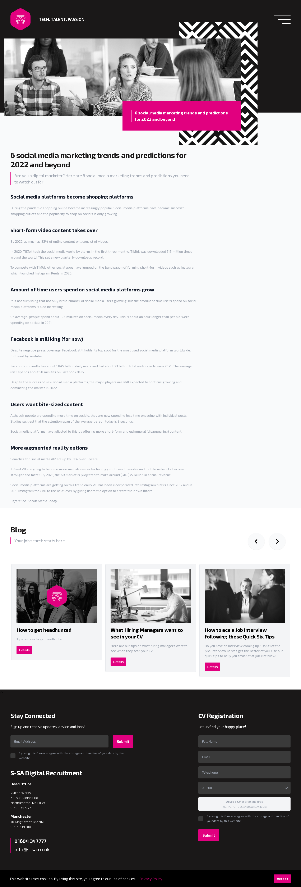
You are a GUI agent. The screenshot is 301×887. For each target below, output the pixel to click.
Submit (123, 741)
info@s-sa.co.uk (31, 849)
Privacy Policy (150, 878)
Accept (282, 879)
